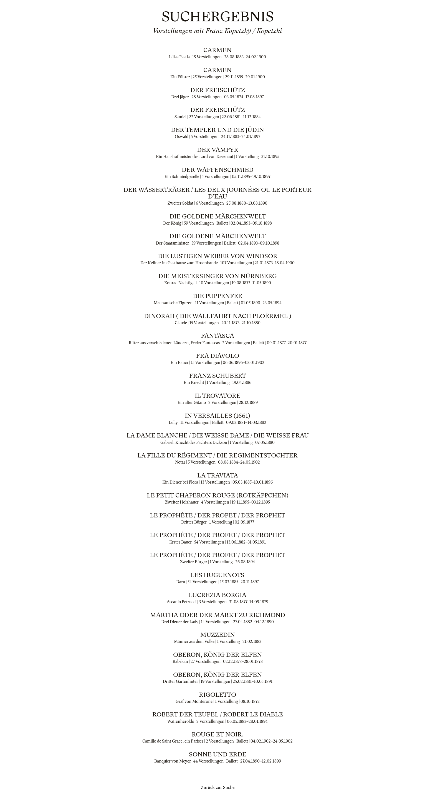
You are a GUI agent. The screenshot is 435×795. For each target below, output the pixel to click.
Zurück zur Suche (217, 787)
